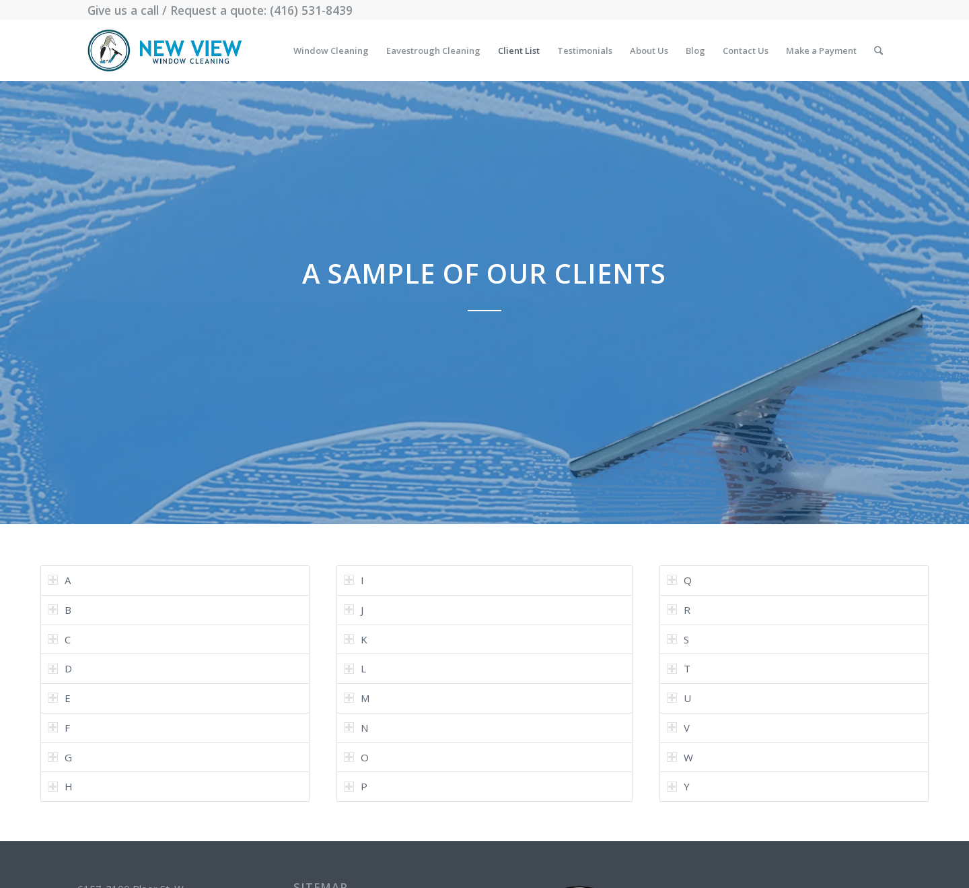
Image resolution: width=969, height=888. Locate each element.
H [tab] (60, 786)
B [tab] (59, 609)
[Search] (878, 50)
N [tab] (356, 727)
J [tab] (353, 609)
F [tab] (59, 727)
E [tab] (59, 698)
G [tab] (60, 757)
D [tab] (60, 668)
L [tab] (355, 668)
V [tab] (678, 727)
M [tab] (356, 698)
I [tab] (354, 580)
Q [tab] (679, 580)
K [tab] (355, 639)
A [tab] (59, 580)
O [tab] (356, 757)
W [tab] (680, 757)
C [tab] (59, 639)
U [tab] (679, 698)
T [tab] (678, 668)
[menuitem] (331, 50)
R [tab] (678, 609)
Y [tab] (678, 786)
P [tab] (355, 786)
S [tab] (678, 639)
